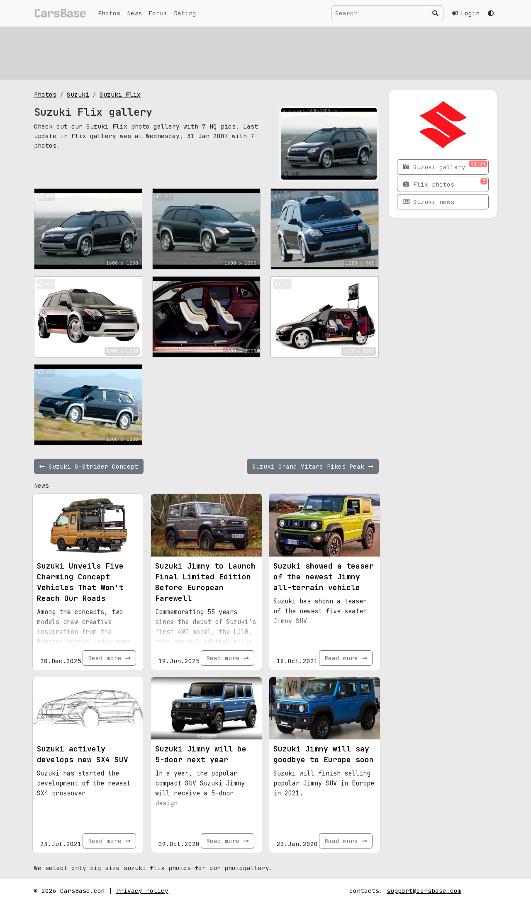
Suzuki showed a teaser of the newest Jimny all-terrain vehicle (323, 576)
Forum (158, 13)
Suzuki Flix (120, 94)
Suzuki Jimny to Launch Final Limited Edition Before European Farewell (205, 582)
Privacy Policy (142, 891)
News (134, 13)
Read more (109, 658)
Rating (185, 13)
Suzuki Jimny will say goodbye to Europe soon (323, 754)
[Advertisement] (265, 52)
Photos (109, 13)
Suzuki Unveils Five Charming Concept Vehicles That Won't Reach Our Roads (80, 582)
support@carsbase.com (424, 891)
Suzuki (78, 94)
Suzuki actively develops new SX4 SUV (82, 754)
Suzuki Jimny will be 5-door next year (200, 754)
